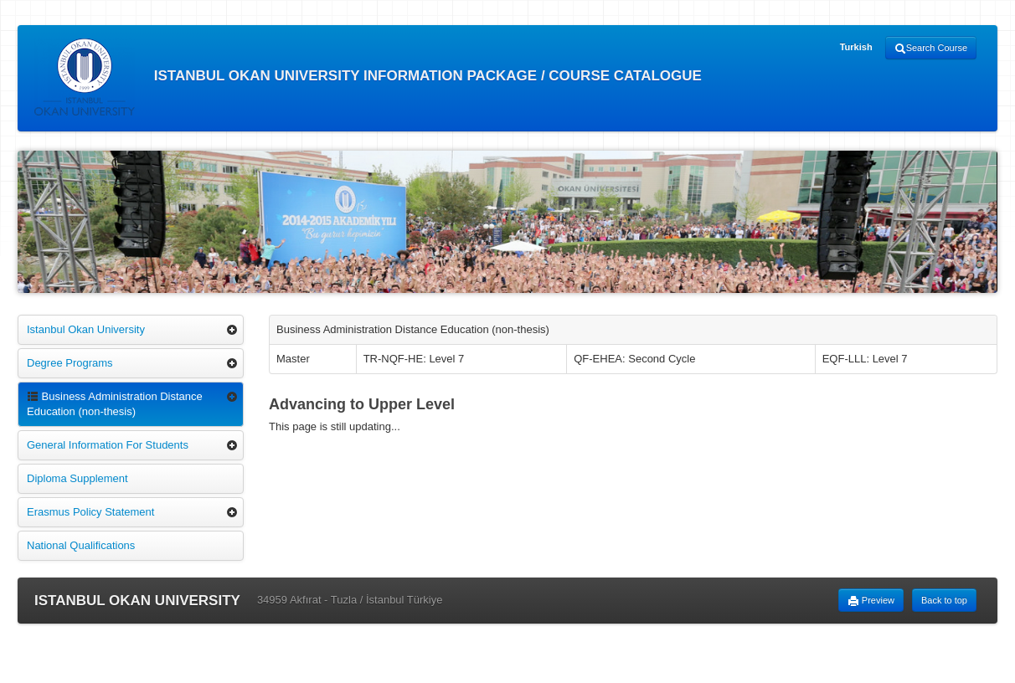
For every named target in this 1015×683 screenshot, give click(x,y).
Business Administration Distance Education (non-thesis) (115, 404)
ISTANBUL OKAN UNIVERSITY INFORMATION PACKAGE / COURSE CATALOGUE (368, 77)
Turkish (856, 47)
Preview (871, 601)
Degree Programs (70, 363)
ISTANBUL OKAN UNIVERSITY (137, 601)
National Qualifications (81, 545)
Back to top (944, 600)
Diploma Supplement (77, 478)
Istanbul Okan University (86, 329)
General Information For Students (107, 445)
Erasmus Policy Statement (90, 512)
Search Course (930, 48)
